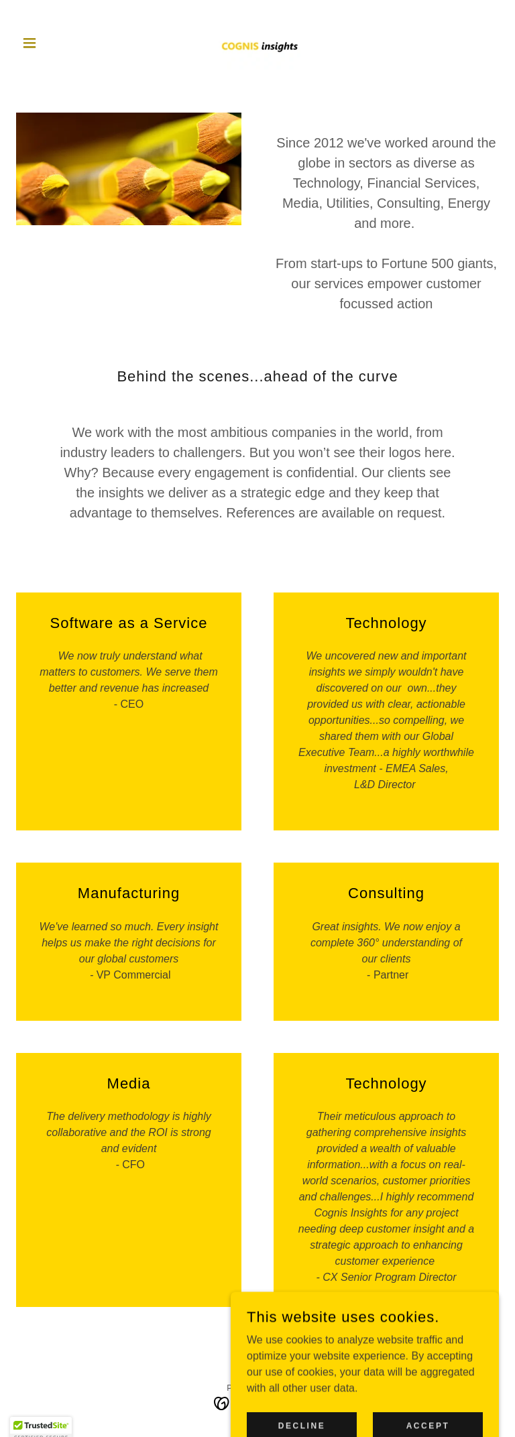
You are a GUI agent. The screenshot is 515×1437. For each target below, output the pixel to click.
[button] (52, 42)
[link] (257, 43)
